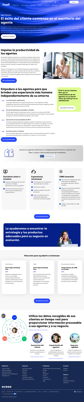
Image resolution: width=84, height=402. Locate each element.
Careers (65, 377)
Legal (3, 391)
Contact (45, 391)
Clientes (40, 5)
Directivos (24, 370)
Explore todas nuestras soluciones (38, 330)
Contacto (51, 1)
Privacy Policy (18, 391)
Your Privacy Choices (8, 393)
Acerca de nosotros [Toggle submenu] (65, 5)
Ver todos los (42, 300)
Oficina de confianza (27, 377)
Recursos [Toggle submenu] (54, 5)
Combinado (46, 374)
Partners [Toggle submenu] (46, 5)
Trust (39, 391)
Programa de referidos (68, 380)
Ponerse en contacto (8, 36)
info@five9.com (5, 375)
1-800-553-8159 (36, 1)
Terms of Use (10, 391)
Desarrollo (65, 382)
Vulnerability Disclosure (30, 391)
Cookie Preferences (54, 391)
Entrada (45, 370)
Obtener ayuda (44, 1)
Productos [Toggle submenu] (15, 5)
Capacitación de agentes (56, 358)
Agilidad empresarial (74, 356)
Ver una (9, 139)
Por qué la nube (46, 379)
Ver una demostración (9, 80)
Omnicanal (45, 377)
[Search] (55, 2)
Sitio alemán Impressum (28, 379)
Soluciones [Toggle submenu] (24, 5)
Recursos (24, 375)
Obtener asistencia (6, 372)
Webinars (65, 368)
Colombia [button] (78, 391)
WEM (44, 381)
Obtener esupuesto (6, 370)
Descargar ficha (67, 107)
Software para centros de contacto (51, 368)
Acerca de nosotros (27, 368)
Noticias (24, 372)
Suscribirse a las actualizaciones (10, 374)
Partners (65, 379)
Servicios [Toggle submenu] (32, 5)
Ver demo (63, 2)
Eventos (65, 370)
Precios (44, 375)
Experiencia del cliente (36, 356)
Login (73, 2)
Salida (44, 372)
